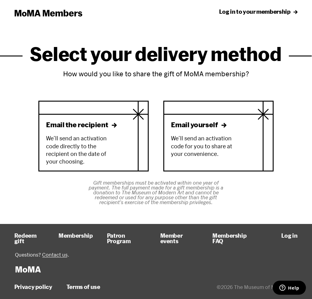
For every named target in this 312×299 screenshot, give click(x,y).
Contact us (55, 255)
